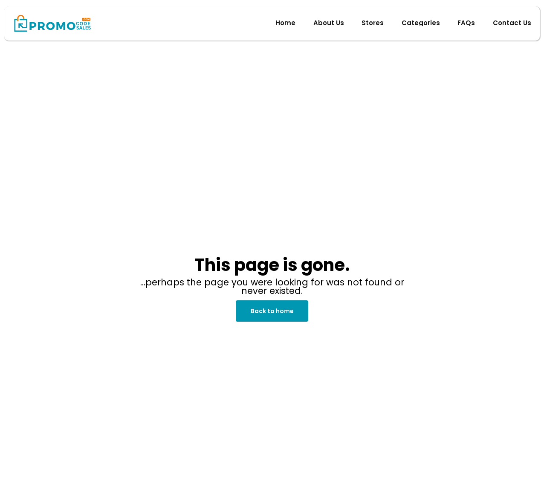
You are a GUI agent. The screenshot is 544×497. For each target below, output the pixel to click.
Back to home (272, 311)
